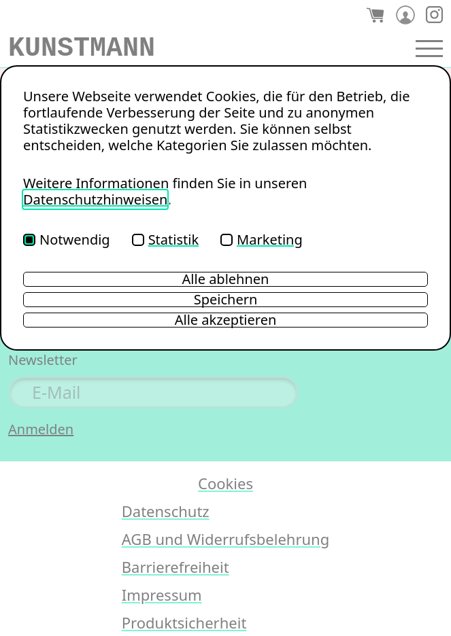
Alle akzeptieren (226, 320)
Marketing (261, 239)
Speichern (226, 299)
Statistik (165, 239)
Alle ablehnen (225, 279)
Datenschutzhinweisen (95, 199)
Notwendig (66, 239)
